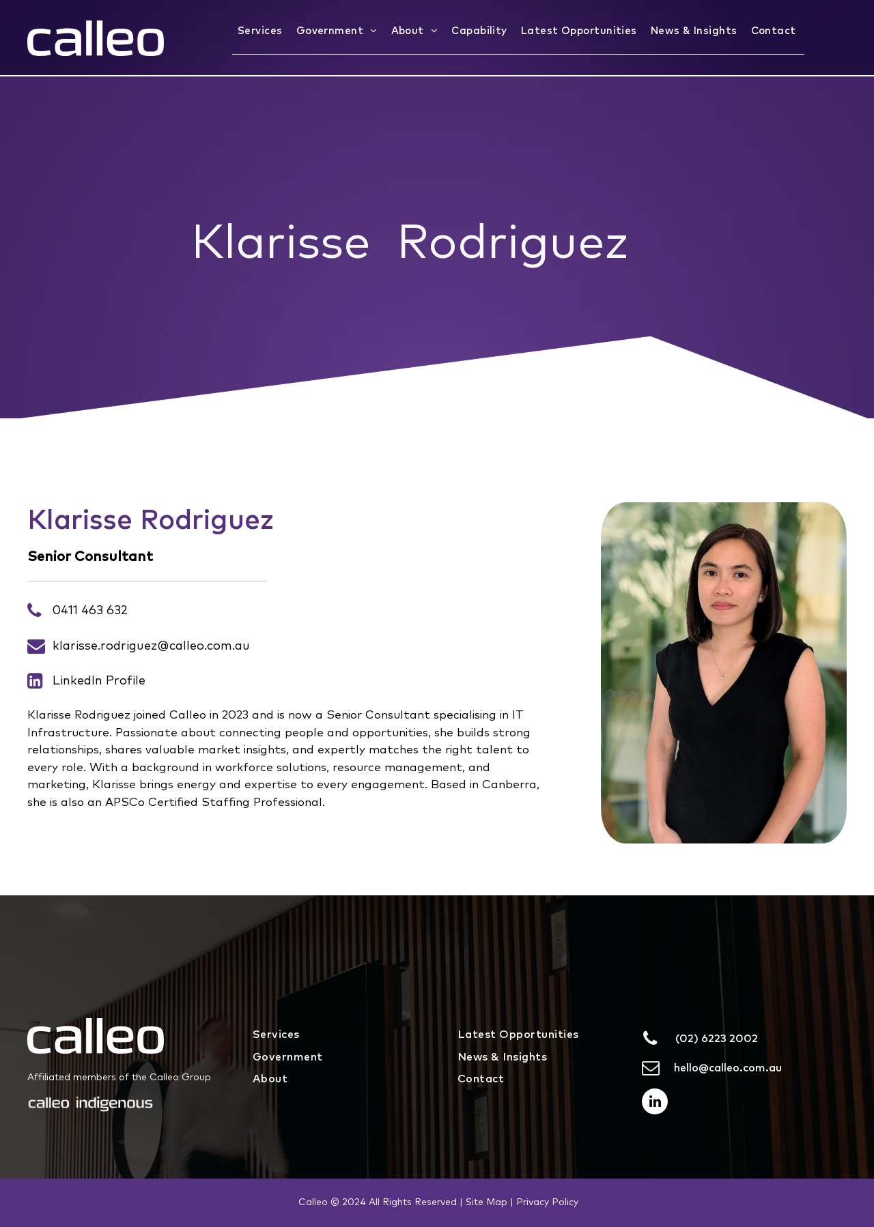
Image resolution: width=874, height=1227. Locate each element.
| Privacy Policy (544, 1202)
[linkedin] (655, 1103)
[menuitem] (261, 32)
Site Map (486, 1202)
